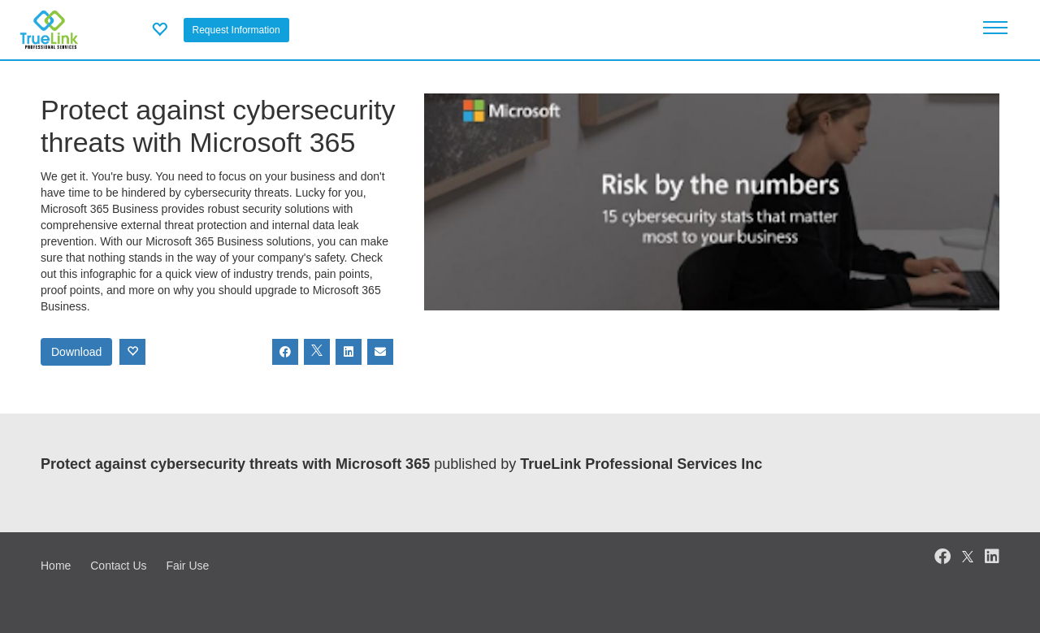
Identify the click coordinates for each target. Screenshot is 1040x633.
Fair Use (187, 565)
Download (76, 351)
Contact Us (118, 565)
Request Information (236, 30)
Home (56, 565)
